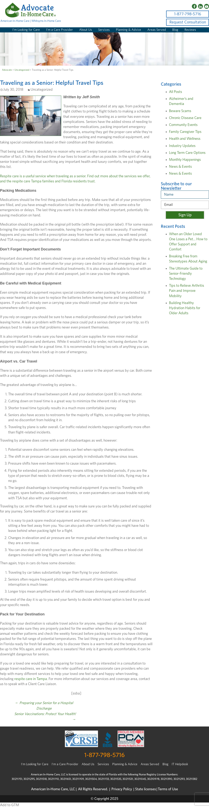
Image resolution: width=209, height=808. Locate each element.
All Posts (175, 92)
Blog (175, 29)
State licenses (145, 789)
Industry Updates (182, 146)
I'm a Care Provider (65, 764)
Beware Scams (180, 111)
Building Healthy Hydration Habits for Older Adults (184, 308)
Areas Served (156, 29)
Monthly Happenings (185, 160)
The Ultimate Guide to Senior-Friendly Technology (185, 274)
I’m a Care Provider (59, 29)
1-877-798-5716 (187, 14)
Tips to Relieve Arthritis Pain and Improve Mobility (186, 291)
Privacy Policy (121, 789)
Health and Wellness (184, 139)
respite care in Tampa (30, 679)
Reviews (190, 29)
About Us (85, 29)
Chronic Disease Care (185, 118)
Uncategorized (21, 70)
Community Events (183, 125)
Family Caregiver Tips (185, 132)
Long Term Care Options (187, 153)
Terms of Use (168, 789)
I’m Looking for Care (26, 29)
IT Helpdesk (180, 764)
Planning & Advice (128, 29)
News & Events (180, 167)
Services (104, 29)
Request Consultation (187, 22)
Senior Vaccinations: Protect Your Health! (45, 716)
